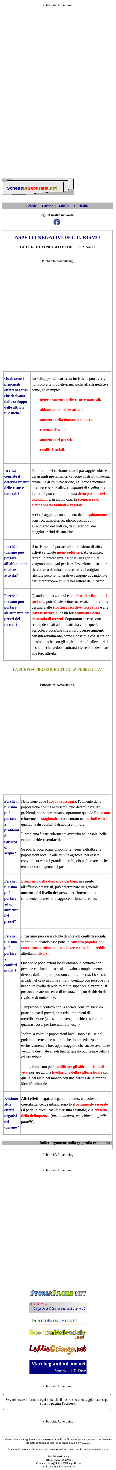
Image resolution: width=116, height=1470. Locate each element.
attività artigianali (88, 569)
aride (38, 840)
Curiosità (81, 206)
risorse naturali (87, 399)
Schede (32, 206)
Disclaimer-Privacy (58, 1456)
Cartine (47, 206)
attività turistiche (74, 378)
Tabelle (63, 206)
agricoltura (91, 558)
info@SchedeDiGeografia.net (64, 1463)
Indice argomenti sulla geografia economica (74, 1143)
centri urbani (49, 1104)
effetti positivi (56, 384)
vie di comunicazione (58, 482)
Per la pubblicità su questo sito (58, 1466)
